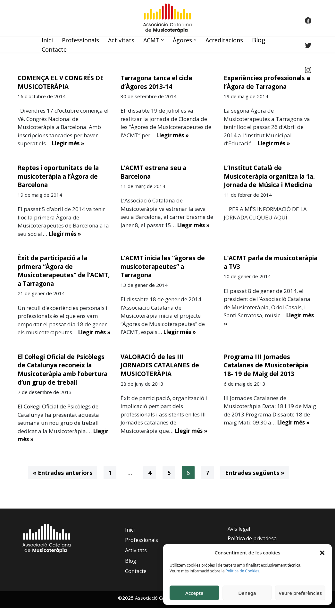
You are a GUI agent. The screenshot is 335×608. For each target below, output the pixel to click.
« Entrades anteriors (62, 472)
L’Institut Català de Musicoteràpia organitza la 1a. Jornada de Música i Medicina (269, 176)
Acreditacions (224, 40)
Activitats (121, 40)
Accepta (194, 593)
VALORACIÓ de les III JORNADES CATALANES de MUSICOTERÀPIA (160, 365)
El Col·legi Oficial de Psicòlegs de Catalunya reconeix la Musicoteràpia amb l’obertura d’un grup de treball (62, 370)
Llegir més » (68, 143)
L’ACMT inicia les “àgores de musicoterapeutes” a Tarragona (163, 266)
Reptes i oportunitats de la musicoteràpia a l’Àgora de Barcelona (58, 176)
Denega (247, 593)
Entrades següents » (254, 472)
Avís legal (239, 528)
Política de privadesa (252, 538)
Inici (47, 40)
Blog (258, 40)
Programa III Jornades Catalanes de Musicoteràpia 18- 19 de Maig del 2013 (266, 365)
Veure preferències (300, 593)
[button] (322, 552)
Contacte (54, 49)
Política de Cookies (242, 571)
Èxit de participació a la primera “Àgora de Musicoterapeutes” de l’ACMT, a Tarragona (64, 271)
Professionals (80, 40)
